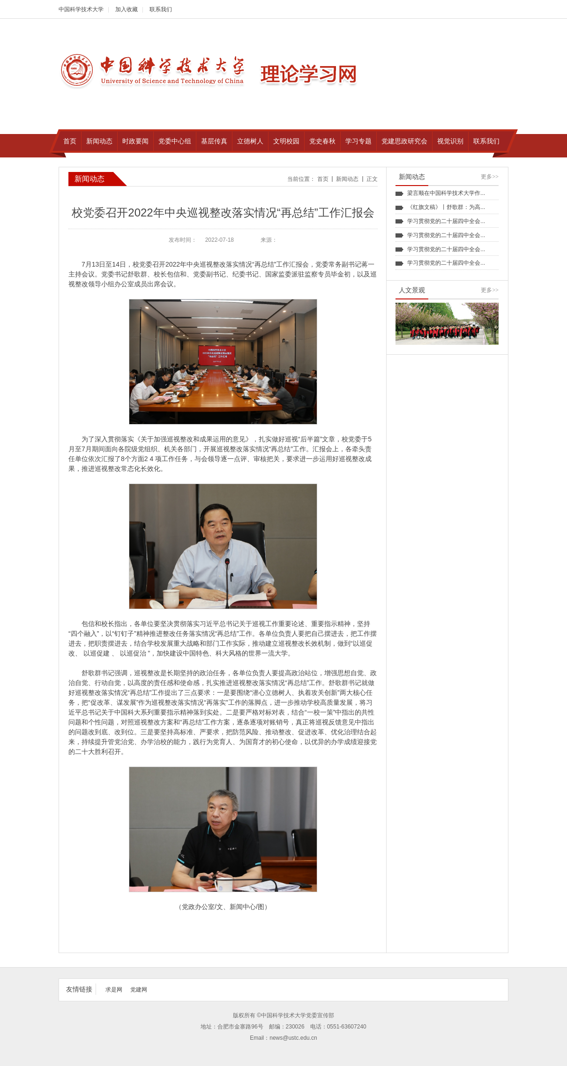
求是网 (113, 989)
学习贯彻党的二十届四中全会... (446, 221)
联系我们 (160, 9)
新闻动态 (347, 179)
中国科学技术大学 (81, 9)
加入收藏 (126, 9)
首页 (322, 179)
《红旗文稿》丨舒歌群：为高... (446, 207)
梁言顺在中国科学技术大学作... (446, 193)
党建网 (138, 989)
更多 (490, 176)
